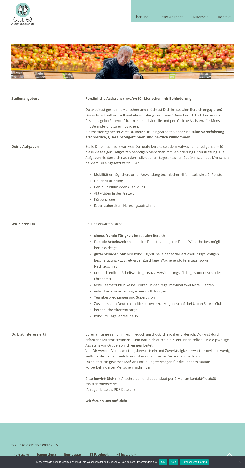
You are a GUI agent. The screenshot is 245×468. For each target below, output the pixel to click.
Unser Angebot (171, 17)
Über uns (141, 17)
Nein (173, 462)
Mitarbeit (200, 17)
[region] (122, 63)
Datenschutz (46, 455)
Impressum (20, 455)
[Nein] (240, 462)
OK (163, 462)
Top (229, 455)
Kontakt (224, 17)
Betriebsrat (73, 455)
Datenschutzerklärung (194, 462)
